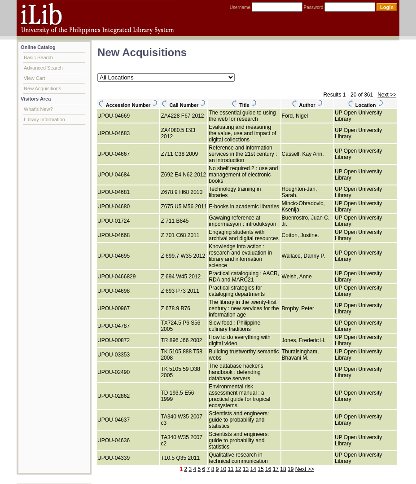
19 (290, 469)
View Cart (34, 78)
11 (230, 469)
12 (238, 469)
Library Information (44, 119)
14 (253, 469)
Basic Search (38, 57)
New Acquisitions (42, 88)
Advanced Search (43, 67)
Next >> (386, 95)
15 (260, 469)
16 (268, 469)
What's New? (38, 109)
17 (276, 469)
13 (246, 469)
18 (283, 469)
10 (223, 469)
